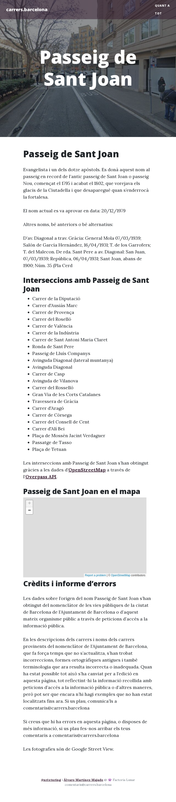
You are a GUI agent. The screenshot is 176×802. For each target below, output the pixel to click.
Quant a (162, 6)
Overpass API (40, 476)
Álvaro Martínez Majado (83, 780)
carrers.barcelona (27, 9)
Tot (158, 13)
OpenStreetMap (87, 470)
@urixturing (51, 780)
